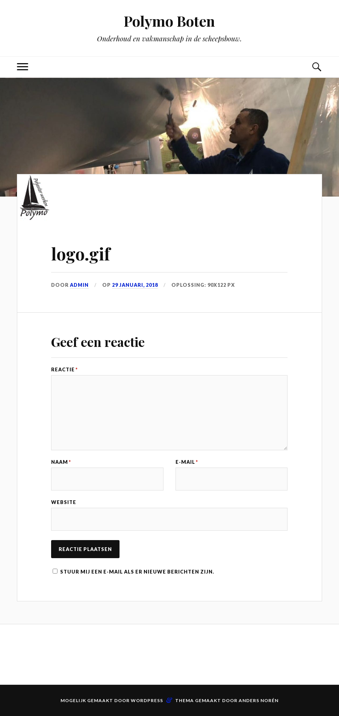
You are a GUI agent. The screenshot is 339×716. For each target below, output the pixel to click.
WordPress (147, 700)
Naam (61, 462)
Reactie (64, 369)
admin (79, 285)
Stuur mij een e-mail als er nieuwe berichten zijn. (137, 572)
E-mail (187, 462)
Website (63, 502)
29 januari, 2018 (135, 285)
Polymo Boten (169, 20)
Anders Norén (258, 700)
